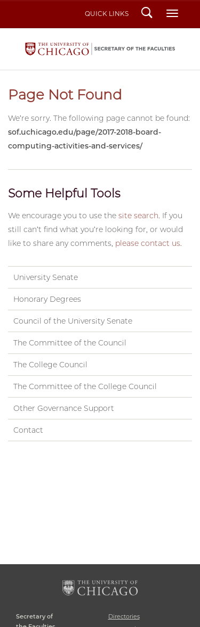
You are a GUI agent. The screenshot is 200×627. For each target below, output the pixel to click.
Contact (28, 430)
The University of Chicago (100, 588)
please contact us (147, 243)
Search (147, 13)
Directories (124, 616)
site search (138, 215)
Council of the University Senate (72, 321)
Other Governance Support (63, 408)
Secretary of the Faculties (100, 49)
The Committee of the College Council (85, 386)
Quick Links (107, 14)
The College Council (50, 364)
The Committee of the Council (69, 343)
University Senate (45, 277)
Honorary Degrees (47, 299)
